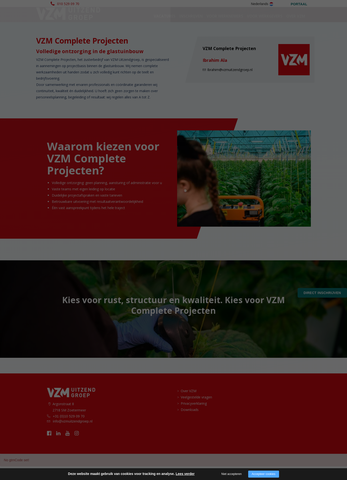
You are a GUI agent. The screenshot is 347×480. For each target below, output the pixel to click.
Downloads (190, 423)
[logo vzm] (68, 21)
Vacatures (164, 23)
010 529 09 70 (68, 3)
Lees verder (185, 474)
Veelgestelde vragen (196, 411)
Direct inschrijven (322, 293)
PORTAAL (299, 4)
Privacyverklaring (194, 417)
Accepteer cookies (263, 474)
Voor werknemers (225, 23)
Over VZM (295, 23)
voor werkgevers (264, 23)
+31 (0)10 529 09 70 (69, 430)
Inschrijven (191, 23)
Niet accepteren (231, 474)
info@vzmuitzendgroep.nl (73, 435)
